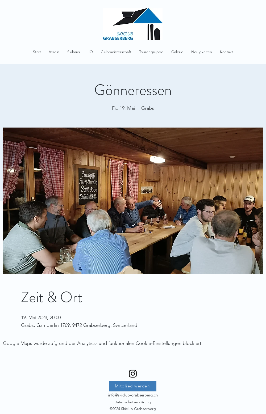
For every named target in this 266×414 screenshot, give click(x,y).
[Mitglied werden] (132, 386)
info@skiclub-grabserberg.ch (133, 395)
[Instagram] (133, 373)
